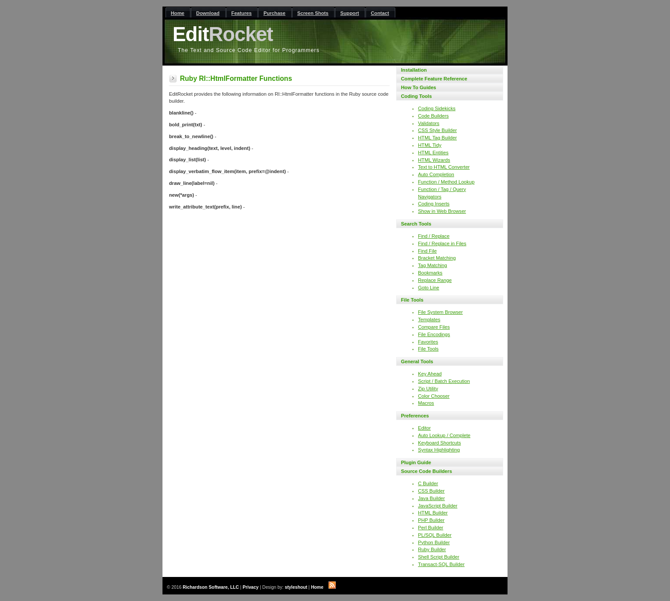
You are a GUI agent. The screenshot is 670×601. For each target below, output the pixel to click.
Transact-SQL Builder (441, 564)
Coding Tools (416, 96)
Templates (429, 319)
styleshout (296, 587)
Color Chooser (433, 396)
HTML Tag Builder (437, 137)
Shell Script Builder (438, 556)
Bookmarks (430, 272)
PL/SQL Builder (435, 535)
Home (317, 587)
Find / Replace (433, 236)
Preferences (415, 415)
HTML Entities (433, 152)
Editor (424, 428)
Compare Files (434, 327)
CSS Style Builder (437, 130)
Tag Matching (432, 265)
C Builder (428, 483)
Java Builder (431, 498)
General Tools (417, 361)
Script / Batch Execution (444, 381)
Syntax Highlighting (439, 449)
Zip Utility (428, 388)
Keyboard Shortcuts (439, 442)
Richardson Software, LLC (211, 587)
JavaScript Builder (437, 505)
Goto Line (428, 287)
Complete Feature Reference (434, 78)
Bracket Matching (437, 258)
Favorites (428, 341)
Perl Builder (430, 527)
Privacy (250, 587)
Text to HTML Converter (444, 167)
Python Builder (434, 542)
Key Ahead (430, 373)
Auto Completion (436, 174)
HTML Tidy (430, 145)
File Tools (412, 299)
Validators (428, 123)
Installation (414, 70)
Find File (427, 251)
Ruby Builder (432, 549)
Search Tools (416, 223)
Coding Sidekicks (437, 108)
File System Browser (440, 312)
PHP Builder (431, 520)
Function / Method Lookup (446, 181)
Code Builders (433, 115)
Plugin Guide (416, 462)
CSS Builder (431, 490)
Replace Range (435, 280)
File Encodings (434, 334)
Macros (426, 403)
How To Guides (418, 87)
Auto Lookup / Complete (444, 435)
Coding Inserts (433, 203)
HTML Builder (433, 512)
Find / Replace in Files (442, 243)
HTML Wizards (434, 160)
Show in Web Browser (442, 211)
